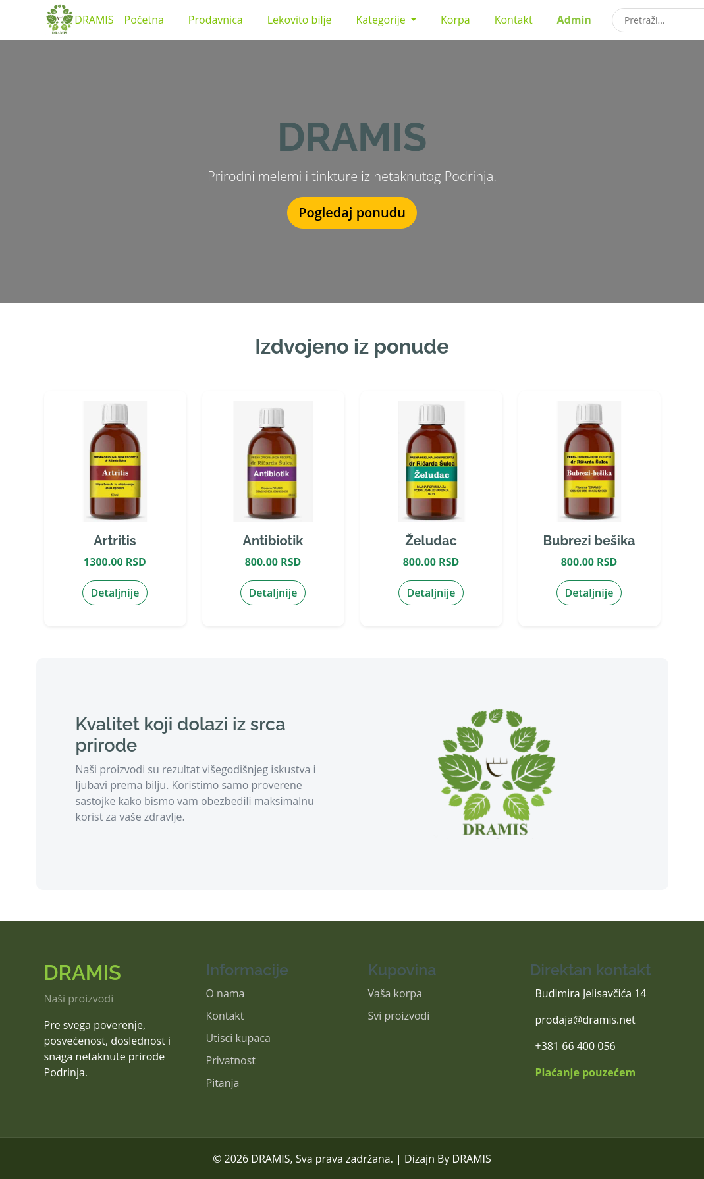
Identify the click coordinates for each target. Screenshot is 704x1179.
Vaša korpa (395, 993)
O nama (225, 993)
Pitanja (223, 1083)
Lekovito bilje (299, 20)
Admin (574, 20)
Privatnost (231, 1060)
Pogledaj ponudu (352, 212)
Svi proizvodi (399, 1015)
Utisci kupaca (238, 1038)
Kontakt (514, 20)
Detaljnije (115, 593)
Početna (144, 20)
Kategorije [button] (382, 20)
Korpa (455, 20)
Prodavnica (215, 20)
